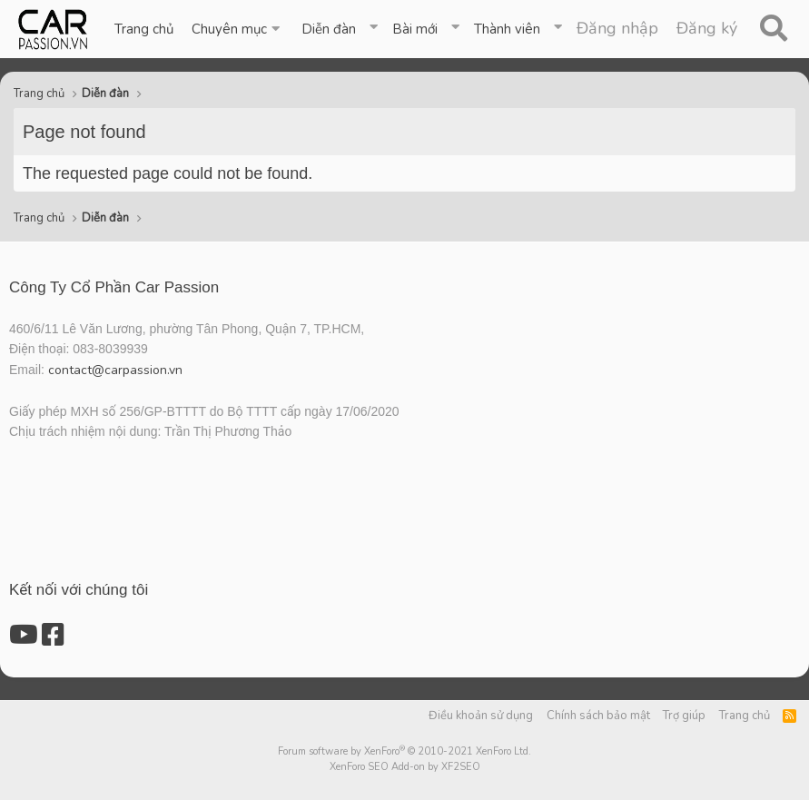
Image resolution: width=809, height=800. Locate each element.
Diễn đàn (328, 29)
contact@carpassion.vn (115, 370)
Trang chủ (143, 29)
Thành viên (507, 29)
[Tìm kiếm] (773, 29)
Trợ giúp (684, 715)
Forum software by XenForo (404, 751)
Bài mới (415, 29)
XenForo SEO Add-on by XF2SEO (405, 767)
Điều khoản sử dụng (481, 715)
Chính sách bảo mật (598, 715)
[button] (237, 29)
